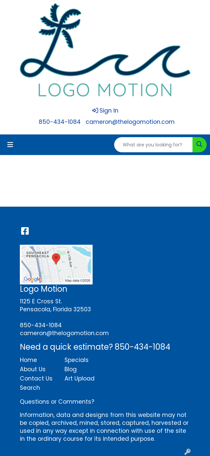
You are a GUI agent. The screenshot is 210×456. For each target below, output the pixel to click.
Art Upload (79, 378)
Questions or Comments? (57, 402)
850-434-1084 (60, 122)
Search (30, 388)
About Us (33, 369)
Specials (76, 360)
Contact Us (36, 378)
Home (28, 360)
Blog (70, 369)
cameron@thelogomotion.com (130, 122)
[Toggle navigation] (10, 144)
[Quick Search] (153, 144)
